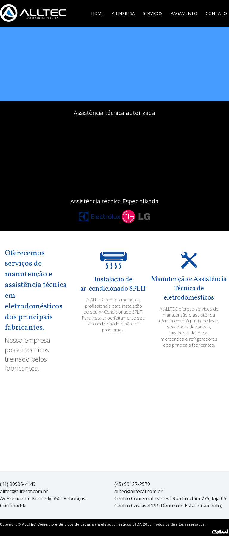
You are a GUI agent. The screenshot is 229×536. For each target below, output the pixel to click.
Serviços (153, 13)
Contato (216, 13)
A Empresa (123, 13)
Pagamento (184, 13)
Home (97, 13)
